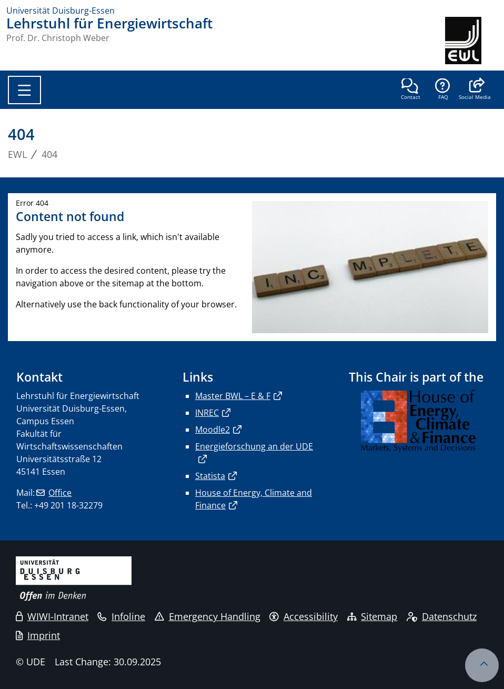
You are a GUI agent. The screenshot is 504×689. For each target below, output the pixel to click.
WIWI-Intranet (52, 616)
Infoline (121, 616)
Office (60, 492)
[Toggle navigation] (24, 90)
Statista (210, 476)
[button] (475, 90)
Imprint (38, 635)
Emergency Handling (207, 616)
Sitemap (372, 616)
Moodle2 (212, 429)
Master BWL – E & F (232, 396)
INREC (207, 412)
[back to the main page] (471, 40)
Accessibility (303, 616)
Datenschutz (442, 616)
